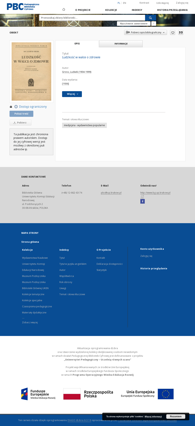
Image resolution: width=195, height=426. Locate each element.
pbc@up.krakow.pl (111, 192)
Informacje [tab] (121, 43)
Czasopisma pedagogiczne (37, 306)
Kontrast (144, 2)
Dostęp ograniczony (28, 107)
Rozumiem (176, 416)
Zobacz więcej (30, 322)
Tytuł (62, 257)
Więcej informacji (153, 416)
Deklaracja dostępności (110, 264)
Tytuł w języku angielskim (73, 264)
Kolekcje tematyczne (33, 294)
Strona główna (30, 241)
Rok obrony (65, 282)
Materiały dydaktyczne (34, 312)
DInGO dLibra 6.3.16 (79, 420)
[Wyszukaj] (150, 18)
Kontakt (101, 257)
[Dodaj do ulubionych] (172, 32)
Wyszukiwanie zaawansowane (134, 23)
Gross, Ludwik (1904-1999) (76, 72)
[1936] (65, 83)
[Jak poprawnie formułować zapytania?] (153, 23)
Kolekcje (111, 10)
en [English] (124, 3)
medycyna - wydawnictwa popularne (84, 125)
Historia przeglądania (172, 10)
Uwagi (62, 288)
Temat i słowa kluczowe (72, 294)
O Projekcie (82, 10)
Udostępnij (162, 3)
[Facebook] (142, 201)
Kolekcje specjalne (32, 300)
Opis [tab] (77, 43)
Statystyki (102, 270)
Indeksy (137, 10)
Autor (62, 270)
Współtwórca (66, 276)
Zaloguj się (182, 2)
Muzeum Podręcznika (34, 276)
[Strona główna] (63, 10)
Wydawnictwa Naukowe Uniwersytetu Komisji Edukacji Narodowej (35, 264)
